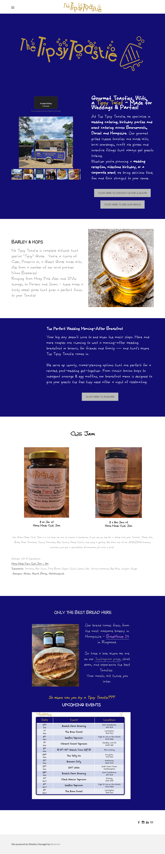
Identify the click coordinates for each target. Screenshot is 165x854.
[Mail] (151, 822)
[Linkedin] (147, 822)
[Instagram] (143, 822)
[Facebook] (138, 822)
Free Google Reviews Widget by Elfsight (46, 111)
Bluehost (55, 844)
